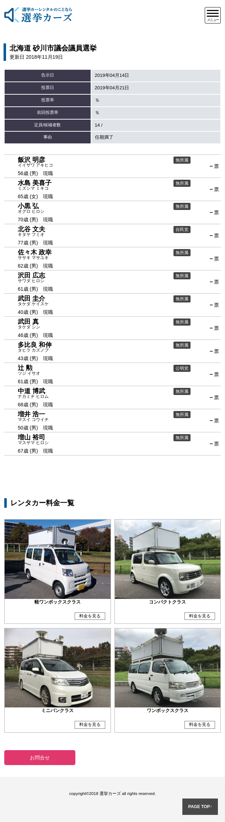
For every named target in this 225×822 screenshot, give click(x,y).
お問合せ (40, 757)
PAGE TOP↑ (200, 806)
